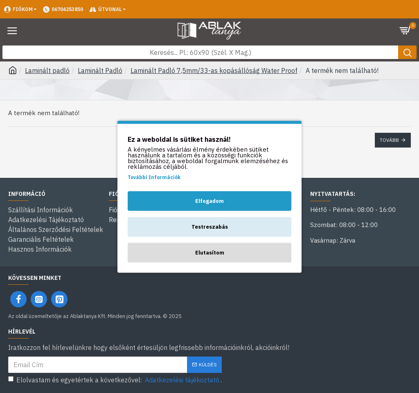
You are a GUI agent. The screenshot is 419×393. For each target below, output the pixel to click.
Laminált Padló (100, 70)
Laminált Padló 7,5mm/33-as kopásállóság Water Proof (214, 70)
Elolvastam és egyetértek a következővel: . (115, 380)
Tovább (389, 140)
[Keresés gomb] (407, 52)
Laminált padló (47, 70)
